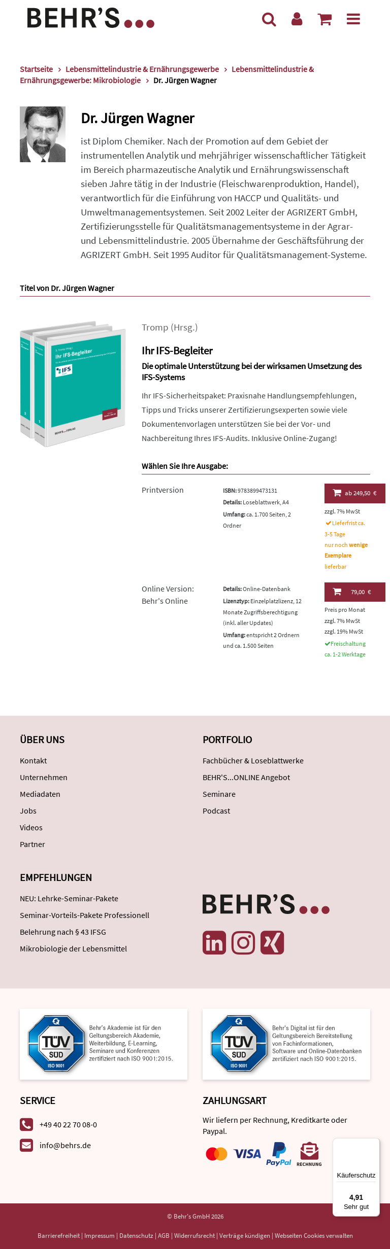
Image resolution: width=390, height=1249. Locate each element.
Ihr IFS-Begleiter (177, 350)
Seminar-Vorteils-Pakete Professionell (84, 915)
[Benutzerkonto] (296, 18)
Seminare (219, 794)
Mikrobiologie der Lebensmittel (73, 948)
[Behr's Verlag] (90, 16)
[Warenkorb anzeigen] (324, 18)
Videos (31, 827)
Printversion (163, 490)
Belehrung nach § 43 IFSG (63, 932)
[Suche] (269, 18)
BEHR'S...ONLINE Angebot (246, 777)
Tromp (155, 327)
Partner (32, 844)
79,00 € (352, 591)
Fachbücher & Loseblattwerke (253, 760)
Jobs (28, 810)
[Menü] (353, 18)
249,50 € (355, 492)
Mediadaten (40, 794)
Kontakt (33, 760)
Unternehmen (44, 777)
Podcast (216, 810)
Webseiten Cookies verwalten (314, 1235)
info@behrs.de (65, 1145)
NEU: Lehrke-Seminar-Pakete (69, 898)
